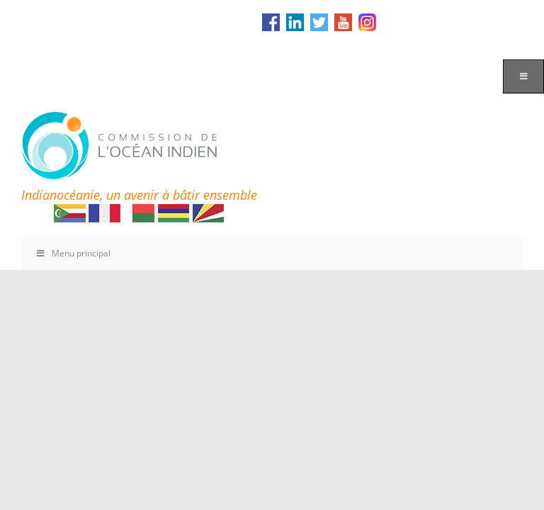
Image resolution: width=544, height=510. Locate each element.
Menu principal (72, 253)
